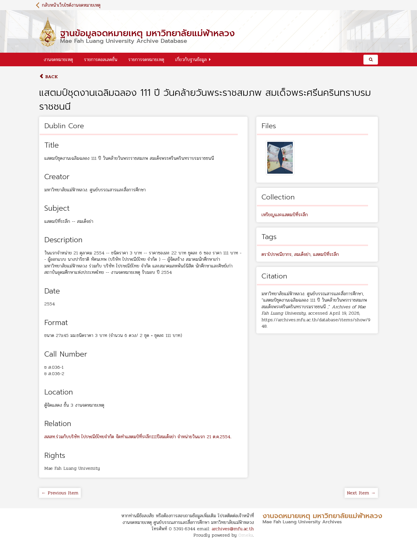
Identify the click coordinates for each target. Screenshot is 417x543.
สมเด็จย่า (302, 254)
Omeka (245, 535)
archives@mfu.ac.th (233, 528)
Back (48, 76)
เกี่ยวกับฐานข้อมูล (191, 59)
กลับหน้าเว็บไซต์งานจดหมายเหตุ (71, 5)
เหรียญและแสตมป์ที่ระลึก (284, 214)
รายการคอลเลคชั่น (100, 59)
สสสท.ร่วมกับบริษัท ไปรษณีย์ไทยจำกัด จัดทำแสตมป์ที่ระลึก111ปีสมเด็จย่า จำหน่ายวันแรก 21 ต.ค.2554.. (138, 436)
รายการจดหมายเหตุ (146, 59)
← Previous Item (59, 492)
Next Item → (361, 492)
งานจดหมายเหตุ (58, 59)
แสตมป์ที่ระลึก (326, 254)
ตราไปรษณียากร (276, 254)
